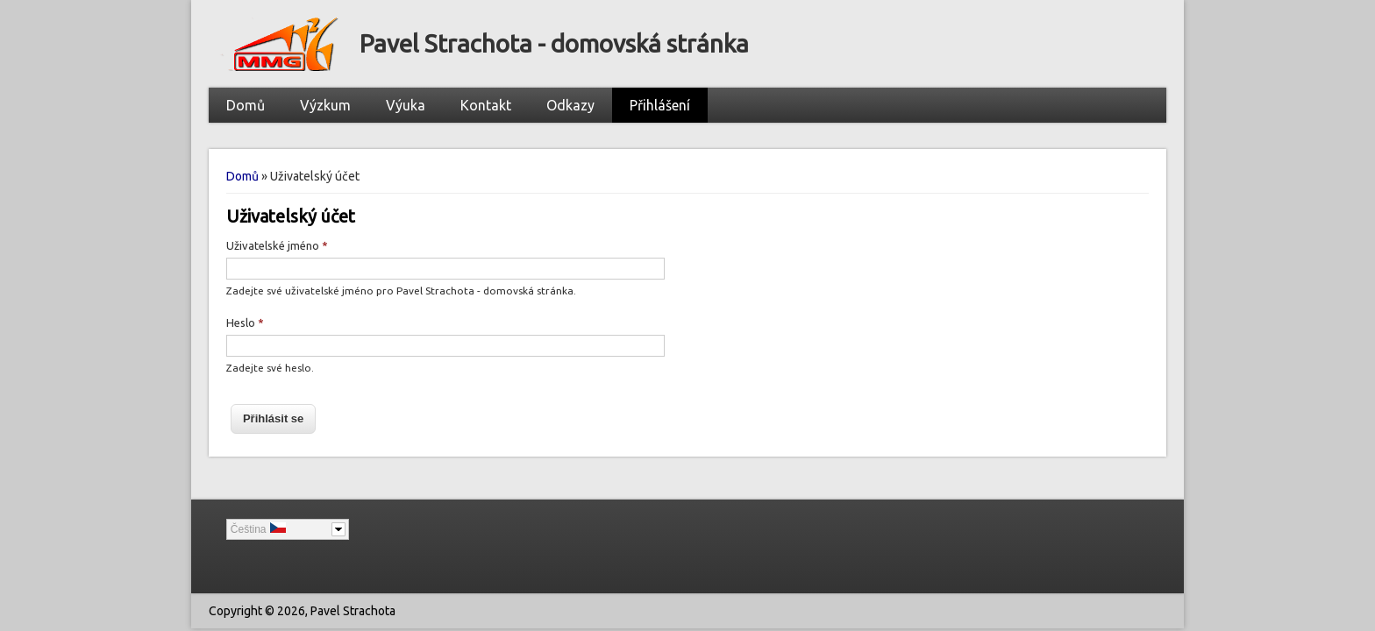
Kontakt (485, 105)
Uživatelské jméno (277, 245)
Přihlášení (660, 105)
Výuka (405, 105)
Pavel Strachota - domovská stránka (554, 43)
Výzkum (325, 105)
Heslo (245, 322)
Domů (245, 105)
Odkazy (570, 105)
